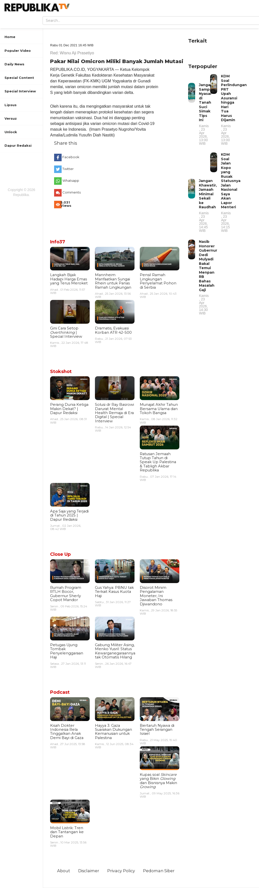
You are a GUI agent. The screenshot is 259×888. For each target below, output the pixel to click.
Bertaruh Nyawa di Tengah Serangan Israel (157, 729)
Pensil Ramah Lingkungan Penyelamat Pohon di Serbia (158, 281)
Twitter (68, 169)
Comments (70, 192)
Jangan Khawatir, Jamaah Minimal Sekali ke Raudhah (208, 205)
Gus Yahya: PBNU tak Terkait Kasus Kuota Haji (114, 591)
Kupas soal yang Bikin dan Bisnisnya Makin (158, 780)
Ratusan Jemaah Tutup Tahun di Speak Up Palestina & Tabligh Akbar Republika (158, 462)
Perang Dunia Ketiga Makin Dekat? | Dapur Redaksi (69, 408)
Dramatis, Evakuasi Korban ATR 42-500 (113, 330)
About (63, 870)
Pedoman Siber (159, 870)
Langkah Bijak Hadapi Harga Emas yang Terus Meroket (69, 279)
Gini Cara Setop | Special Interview (66, 332)
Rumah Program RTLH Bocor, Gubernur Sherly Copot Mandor (65, 593)
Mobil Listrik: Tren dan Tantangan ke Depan (67, 832)
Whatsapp (70, 181)
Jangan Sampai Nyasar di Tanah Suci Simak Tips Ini (206, 114)
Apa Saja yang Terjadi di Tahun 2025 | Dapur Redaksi (69, 515)
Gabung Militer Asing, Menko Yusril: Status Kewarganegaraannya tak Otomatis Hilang (115, 651)
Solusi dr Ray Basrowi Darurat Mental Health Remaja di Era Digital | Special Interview (114, 412)
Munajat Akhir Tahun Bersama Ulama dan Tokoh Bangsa (159, 408)
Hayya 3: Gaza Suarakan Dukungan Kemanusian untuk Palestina (113, 731)
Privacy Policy (121, 870)
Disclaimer (88, 870)
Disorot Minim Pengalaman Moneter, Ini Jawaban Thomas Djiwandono (156, 595)
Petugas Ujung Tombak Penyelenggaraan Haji (66, 651)
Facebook (70, 157)
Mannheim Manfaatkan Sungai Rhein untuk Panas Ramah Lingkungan (113, 281)
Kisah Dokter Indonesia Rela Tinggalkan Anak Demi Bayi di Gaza (66, 731)
